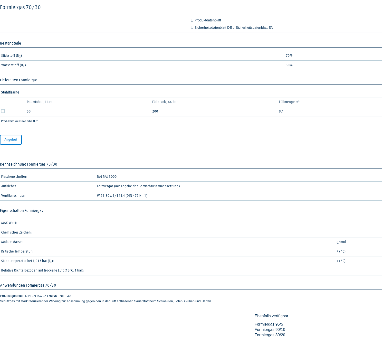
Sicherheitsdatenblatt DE (213, 27)
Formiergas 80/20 (270, 335)
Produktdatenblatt (207, 20)
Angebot (10, 139)
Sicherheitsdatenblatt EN (254, 27)
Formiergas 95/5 (269, 324)
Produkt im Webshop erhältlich (19, 121)
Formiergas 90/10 (270, 330)
